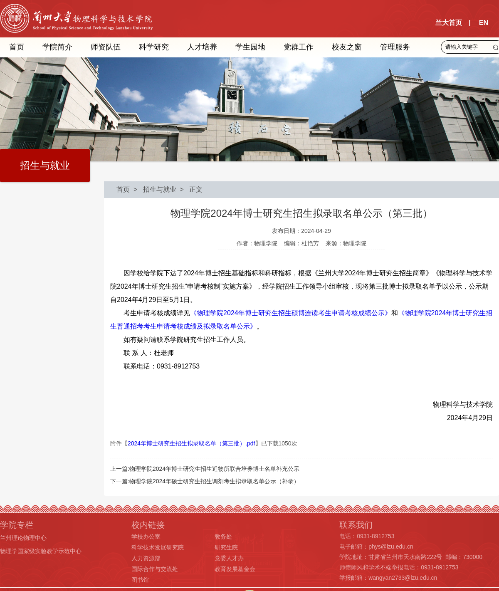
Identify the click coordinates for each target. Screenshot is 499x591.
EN (483, 22)
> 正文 (189, 189)
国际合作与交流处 (154, 569)
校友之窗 (347, 47)
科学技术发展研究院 (157, 547)
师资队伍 (106, 47)
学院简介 (57, 47)
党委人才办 (229, 558)
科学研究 (154, 47)
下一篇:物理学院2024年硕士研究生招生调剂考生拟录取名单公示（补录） (204, 481)
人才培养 (202, 47)
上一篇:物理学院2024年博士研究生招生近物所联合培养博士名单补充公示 (204, 468)
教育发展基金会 (235, 569)
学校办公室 (146, 536)
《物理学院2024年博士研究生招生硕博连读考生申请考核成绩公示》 (290, 313)
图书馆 (140, 579)
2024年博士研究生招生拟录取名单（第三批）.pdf (191, 443)
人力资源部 (146, 558)
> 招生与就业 (153, 189)
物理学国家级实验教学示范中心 (41, 551)
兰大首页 (448, 22)
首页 (16, 47)
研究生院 (226, 547)
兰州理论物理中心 (23, 537)
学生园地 (250, 47)
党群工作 (299, 47)
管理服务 (395, 47)
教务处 (223, 536)
